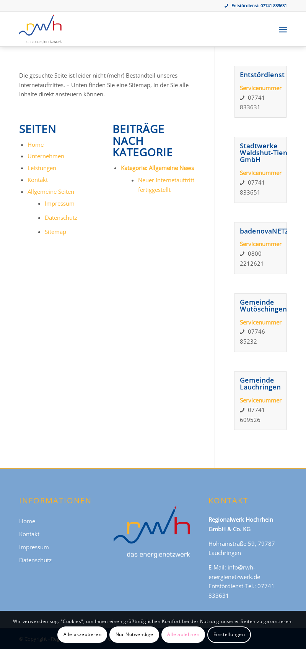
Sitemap (55, 231)
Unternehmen (46, 156)
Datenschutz (61, 217)
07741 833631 (273, 5)
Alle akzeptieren (82, 634)
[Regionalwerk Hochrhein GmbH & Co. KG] (40, 29)
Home (36, 144)
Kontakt (38, 179)
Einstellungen (229, 634)
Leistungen (42, 168)
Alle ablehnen (183, 634)
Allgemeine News (171, 168)
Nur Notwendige (134, 634)
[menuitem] (283, 29)
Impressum (60, 203)
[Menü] (283, 29)
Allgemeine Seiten (51, 191)
